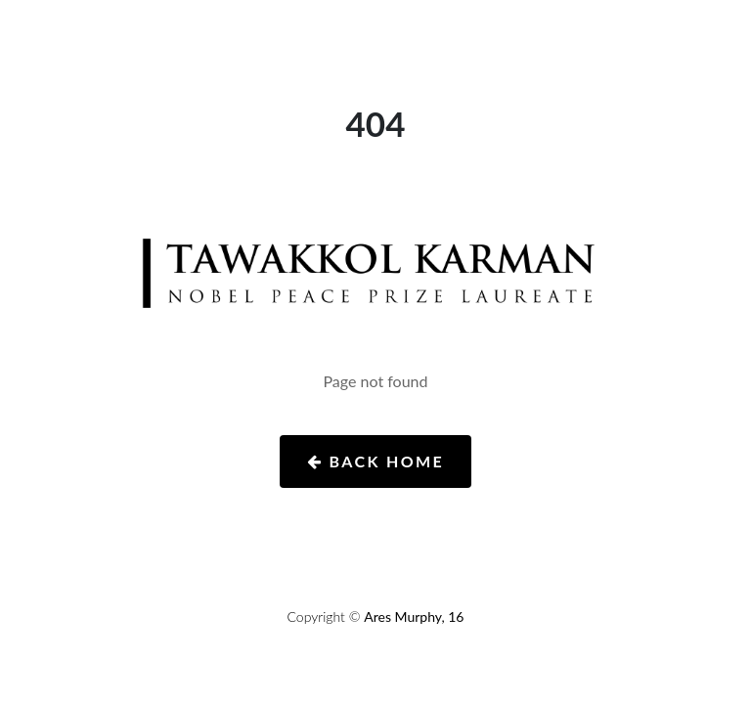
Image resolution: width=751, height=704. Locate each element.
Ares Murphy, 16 (414, 616)
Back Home (375, 461)
